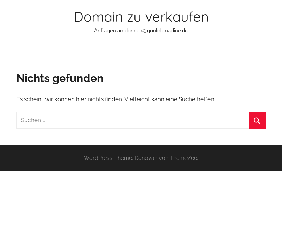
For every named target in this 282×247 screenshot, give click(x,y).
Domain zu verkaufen (141, 16)
